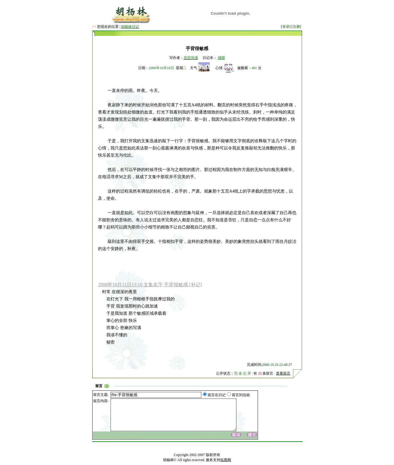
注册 (296, 27)
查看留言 (283, 373)
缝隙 (221, 58)
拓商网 (225, 460)
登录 (285, 27)
